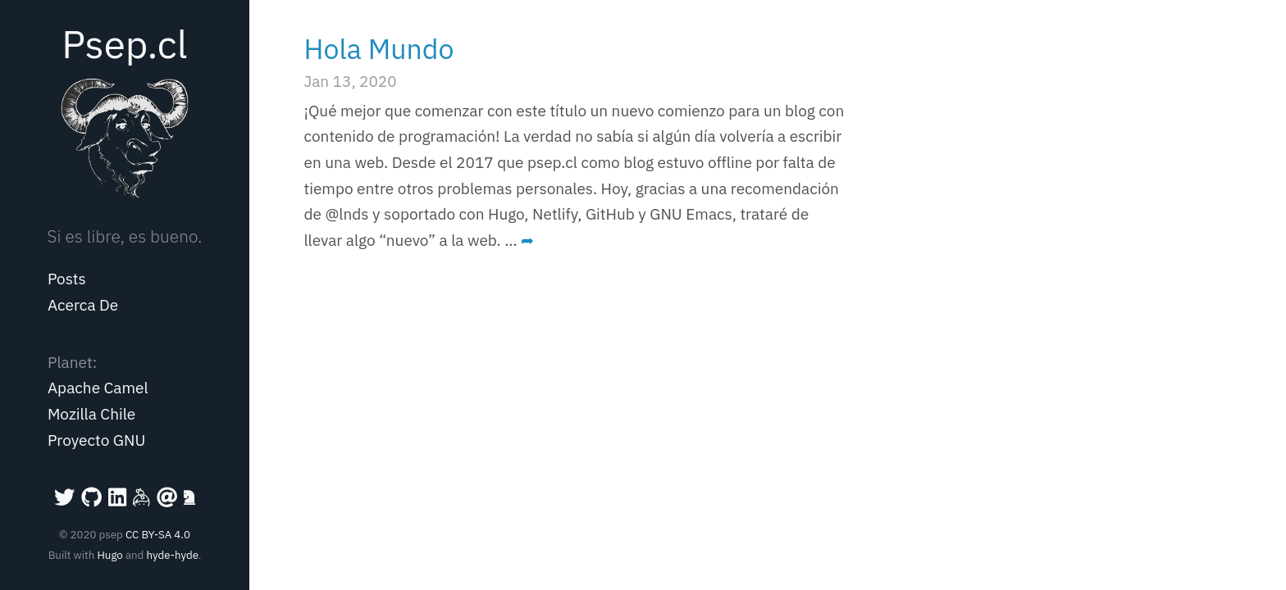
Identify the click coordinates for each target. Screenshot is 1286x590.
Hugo (109, 554)
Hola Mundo (379, 48)
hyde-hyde (172, 554)
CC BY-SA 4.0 (157, 534)
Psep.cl (124, 43)
